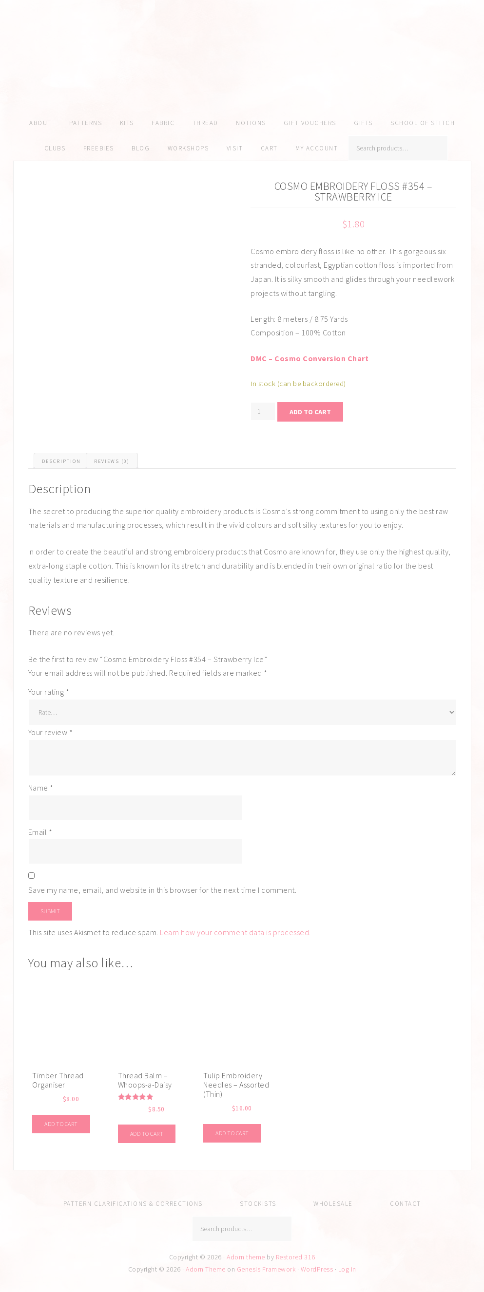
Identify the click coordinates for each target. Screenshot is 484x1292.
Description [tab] (61, 461)
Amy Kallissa (242, 70)
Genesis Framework (266, 1269)
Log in (347, 1269)
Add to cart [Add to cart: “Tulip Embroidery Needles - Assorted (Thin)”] (232, 1133)
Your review (50, 732)
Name (41, 788)
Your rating (49, 692)
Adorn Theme (206, 1269)
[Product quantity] (263, 411)
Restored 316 (295, 1257)
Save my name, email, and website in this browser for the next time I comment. (162, 890)
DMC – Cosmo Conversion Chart (309, 358)
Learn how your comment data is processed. (235, 932)
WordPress (317, 1269)
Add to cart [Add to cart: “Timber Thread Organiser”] (61, 1123)
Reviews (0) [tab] (112, 461)
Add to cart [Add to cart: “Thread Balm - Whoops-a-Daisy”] (147, 1133)
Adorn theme (246, 1257)
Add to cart (310, 411)
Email (40, 832)
